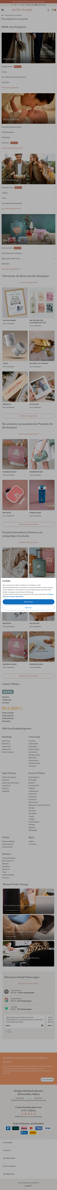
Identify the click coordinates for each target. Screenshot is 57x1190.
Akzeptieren (28, 602)
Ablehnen (28, 608)
